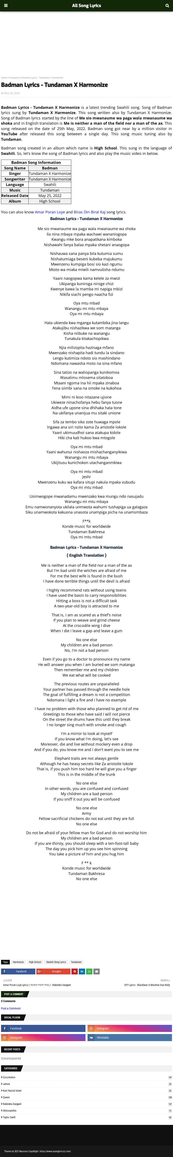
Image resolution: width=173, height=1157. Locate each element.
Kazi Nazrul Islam (87, 1090)
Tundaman (14, 77)
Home (4, 77)
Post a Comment (10, 1008)
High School (35, 962)
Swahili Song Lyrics (56, 962)
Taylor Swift (87, 1117)
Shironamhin (87, 1110)
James (87, 1084)
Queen (87, 1097)
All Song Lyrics (86, 6)
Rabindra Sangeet (87, 1104)
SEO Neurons (21, 1151)
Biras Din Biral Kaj (90, 211)
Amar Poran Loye (50, 211)
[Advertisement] (86, 34)
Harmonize (18, 962)
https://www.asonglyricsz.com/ (55, 1151)
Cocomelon (87, 1077)
